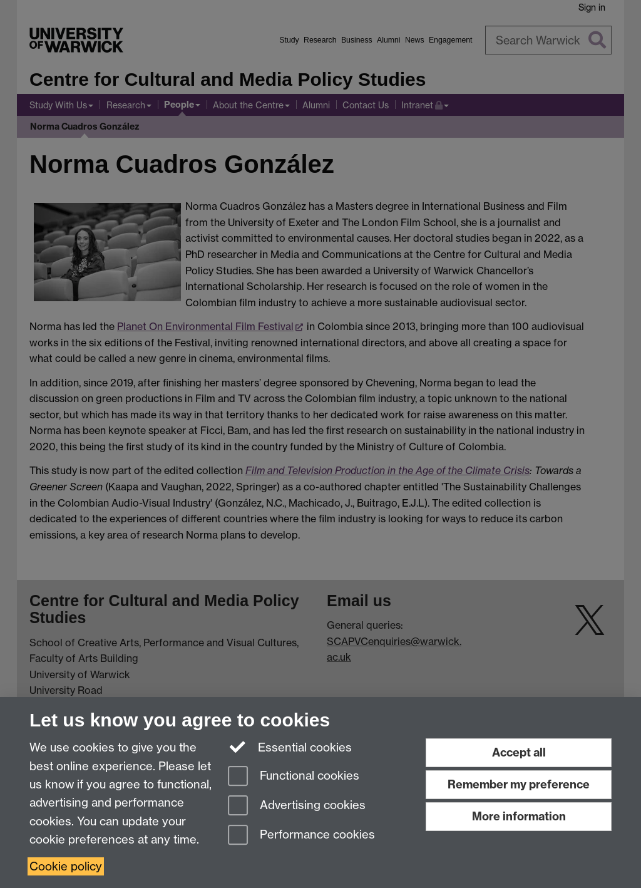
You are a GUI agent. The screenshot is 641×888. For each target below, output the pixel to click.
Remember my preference (519, 784)
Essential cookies (290, 746)
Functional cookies (293, 776)
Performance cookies (301, 835)
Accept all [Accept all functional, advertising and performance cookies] (519, 752)
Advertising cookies (297, 806)
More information (519, 816)
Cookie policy (65, 866)
